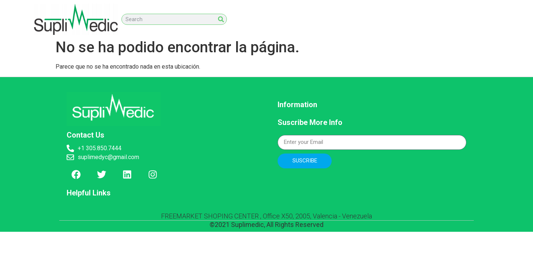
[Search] (221, 19)
